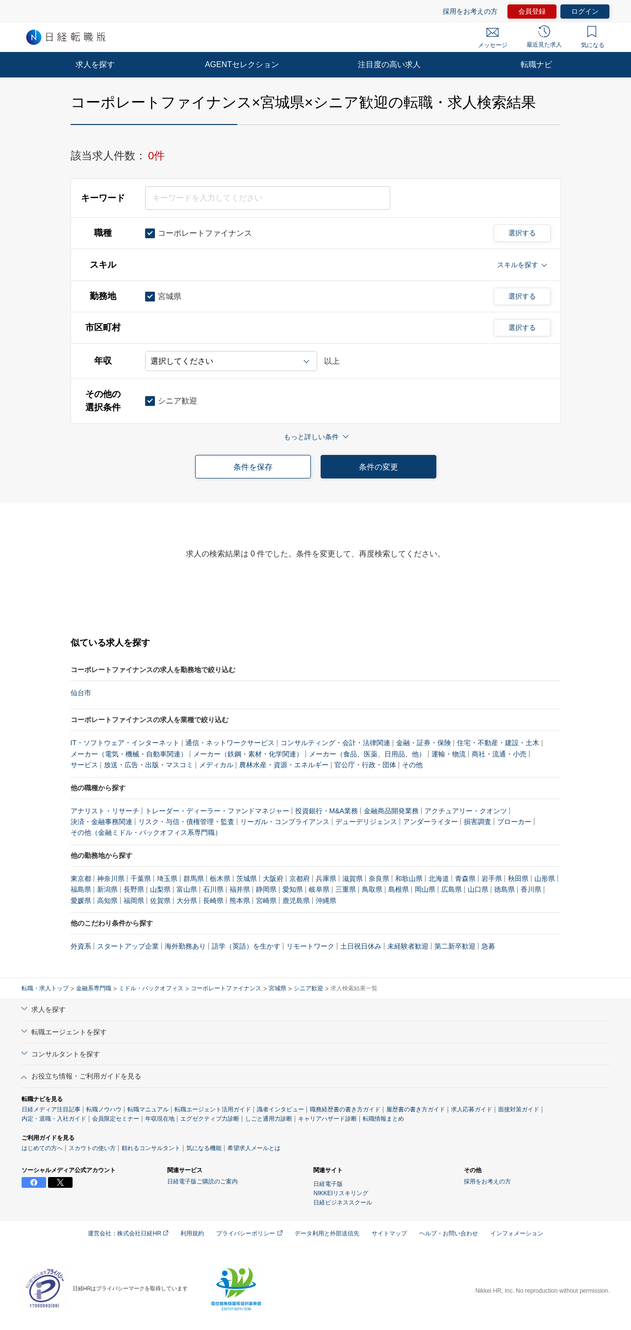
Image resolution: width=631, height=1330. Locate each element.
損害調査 (477, 822)
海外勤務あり (185, 946)
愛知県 (292, 889)
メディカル (216, 765)
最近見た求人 (544, 36)
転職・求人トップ (45, 988)
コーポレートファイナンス (226, 988)
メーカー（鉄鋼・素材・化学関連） (248, 754)
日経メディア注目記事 (51, 1109)
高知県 (107, 900)
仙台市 (81, 693)
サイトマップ (389, 1233)
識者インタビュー (280, 1109)
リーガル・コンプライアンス (284, 822)
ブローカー (514, 822)
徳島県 (504, 889)
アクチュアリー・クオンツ (466, 811)
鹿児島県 (296, 900)
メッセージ (492, 38)
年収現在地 (160, 1118)
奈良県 (379, 878)
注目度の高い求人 (389, 64)
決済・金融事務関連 (101, 822)
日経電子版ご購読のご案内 (202, 1181)
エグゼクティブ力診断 (209, 1118)
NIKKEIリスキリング (340, 1193)
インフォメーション (516, 1233)
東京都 (81, 878)
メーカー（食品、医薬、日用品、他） (367, 754)
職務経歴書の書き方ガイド (345, 1109)
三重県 (345, 889)
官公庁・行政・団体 (365, 765)
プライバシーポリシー (249, 1233)
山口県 (478, 889)
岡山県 (425, 889)
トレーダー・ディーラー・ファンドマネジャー (217, 811)
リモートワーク (310, 946)
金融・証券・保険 (423, 743)
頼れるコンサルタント (151, 1148)
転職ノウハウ (104, 1109)
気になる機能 (204, 1148)
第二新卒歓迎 (455, 946)
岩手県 (491, 878)
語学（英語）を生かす (246, 946)
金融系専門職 (93, 988)
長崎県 (213, 900)
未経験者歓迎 (408, 946)
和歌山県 (409, 878)
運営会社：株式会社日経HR (128, 1233)
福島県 (81, 889)
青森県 (465, 878)
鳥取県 (372, 889)
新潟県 (107, 889)
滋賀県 (352, 878)
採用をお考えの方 (470, 11)
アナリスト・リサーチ (105, 811)
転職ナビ (536, 64)
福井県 (239, 889)
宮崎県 (266, 900)
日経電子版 (328, 1183)
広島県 (451, 889)
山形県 (544, 878)
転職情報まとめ (383, 1118)
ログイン (585, 11)
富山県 (187, 889)
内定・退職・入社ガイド (54, 1118)
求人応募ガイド (471, 1109)
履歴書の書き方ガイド (415, 1109)
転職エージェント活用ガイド (213, 1109)
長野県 (134, 889)
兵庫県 (326, 878)
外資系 (81, 946)
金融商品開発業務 (391, 811)
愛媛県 (81, 900)
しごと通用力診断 (268, 1118)
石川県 (213, 889)
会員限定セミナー (115, 1118)
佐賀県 (160, 900)
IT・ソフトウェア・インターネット (125, 743)
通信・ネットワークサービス (230, 743)
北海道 (439, 878)
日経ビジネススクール (342, 1202)
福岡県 (134, 900)
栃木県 (220, 878)
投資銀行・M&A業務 (326, 811)
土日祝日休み (360, 946)
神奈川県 (111, 878)
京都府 (299, 878)
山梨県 (160, 889)
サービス (84, 765)
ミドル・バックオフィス (151, 988)
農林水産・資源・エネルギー (283, 765)
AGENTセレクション (242, 64)
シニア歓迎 (308, 988)
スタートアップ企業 (128, 946)
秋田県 (518, 878)
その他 (412, 765)
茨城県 (246, 878)
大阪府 (273, 878)
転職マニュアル (148, 1109)
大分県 (187, 900)
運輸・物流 (448, 754)
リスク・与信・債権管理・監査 (186, 822)
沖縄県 (326, 900)
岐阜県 (319, 889)
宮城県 (277, 988)
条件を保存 (253, 467)
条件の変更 (378, 467)
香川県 (531, 889)
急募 (488, 946)
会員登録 (532, 11)
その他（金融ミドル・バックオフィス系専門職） (146, 832)
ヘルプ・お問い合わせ (448, 1233)
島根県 (398, 889)
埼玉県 (167, 878)
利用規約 (192, 1233)
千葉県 (140, 878)
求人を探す (95, 64)
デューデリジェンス (366, 822)
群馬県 (193, 878)
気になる (593, 37)
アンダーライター (430, 822)
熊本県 (239, 900)
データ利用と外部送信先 (327, 1233)
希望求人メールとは (253, 1148)
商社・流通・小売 (499, 754)
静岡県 (266, 889)
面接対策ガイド (518, 1109)
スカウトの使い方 (92, 1148)
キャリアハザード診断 (327, 1118)
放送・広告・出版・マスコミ (148, 765)
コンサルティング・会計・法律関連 (335, 743)
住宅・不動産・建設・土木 (498, 743)
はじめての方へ (42, 1148)
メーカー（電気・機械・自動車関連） (129, 754)
